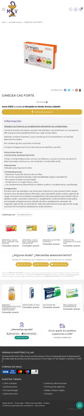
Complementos (71, 274)
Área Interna (40, 406)
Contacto (48, 394)
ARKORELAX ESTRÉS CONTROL (72, 241)
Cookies (46, 403)
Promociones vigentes (54, 387)
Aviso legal (19, 403)
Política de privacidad (33, 403)
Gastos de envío (10, 394)
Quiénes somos (10, 387)
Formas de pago (10, 390)
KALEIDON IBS (69, 305)
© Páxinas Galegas (74, 409)
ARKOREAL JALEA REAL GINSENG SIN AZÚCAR (30, 241)
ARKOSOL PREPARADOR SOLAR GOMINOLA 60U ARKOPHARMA (31, 307)
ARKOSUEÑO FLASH (51, 305)
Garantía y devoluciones (55, 383)
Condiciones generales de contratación (17, 406)
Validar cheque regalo (54, 390)
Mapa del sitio (7, 403)
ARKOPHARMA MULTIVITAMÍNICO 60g (10, 241)
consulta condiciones (62, 337)
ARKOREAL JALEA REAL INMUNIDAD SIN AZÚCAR (50, 241)
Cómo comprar (10, 383)
